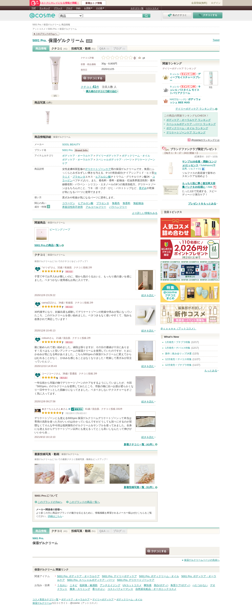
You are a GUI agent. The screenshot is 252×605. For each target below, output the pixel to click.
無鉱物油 (138, 203)
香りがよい (98, 589)
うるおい (62, 585)
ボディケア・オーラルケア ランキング (188, 119)
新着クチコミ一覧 (139, 444)
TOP (34, 8)
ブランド (58, 8)
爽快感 (147, 585)
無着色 (116, 203)
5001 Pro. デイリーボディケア (119, 576)
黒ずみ (143, 188)
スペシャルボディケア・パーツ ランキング (191, 124)
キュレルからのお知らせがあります (188, 74)
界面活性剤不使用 (72, 206)
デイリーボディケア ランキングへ (195, 108)
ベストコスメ (152, 8)
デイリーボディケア (107, 155)
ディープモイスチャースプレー (185, 77)
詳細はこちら (55, 516)
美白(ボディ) (161, 585)
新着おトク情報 (93, 3)
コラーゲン (68, 203)
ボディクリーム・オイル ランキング (187, 128)
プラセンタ (78, 176)
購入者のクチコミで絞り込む (101, 91)
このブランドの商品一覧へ (84, 501)
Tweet (216, 39)
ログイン (215, 3)
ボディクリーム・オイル (136, 155)
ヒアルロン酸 (103, 176)
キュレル (174, 74)
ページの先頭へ (202, 560)
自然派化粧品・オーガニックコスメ (155, 589)
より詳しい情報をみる (145, 213)
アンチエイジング (110, 585)
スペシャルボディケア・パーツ (114, 159)
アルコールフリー (96, 206)
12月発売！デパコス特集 (178, 359)
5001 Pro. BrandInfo (82, 150)
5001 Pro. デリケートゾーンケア (135, 579)
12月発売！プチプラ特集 (178, 365)
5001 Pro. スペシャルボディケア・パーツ (91, 579)
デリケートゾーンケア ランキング (186, 132)
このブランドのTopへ (50, 501)
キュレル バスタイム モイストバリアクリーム (185, 89)
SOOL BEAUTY (71, 144)
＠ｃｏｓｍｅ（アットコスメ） (178, 328)
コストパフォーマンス (120, 589)
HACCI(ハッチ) (178, 99)
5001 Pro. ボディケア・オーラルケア (78, 576)
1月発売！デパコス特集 (177, 347)
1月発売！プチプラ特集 (177, 342)
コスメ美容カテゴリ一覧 (45, 599)
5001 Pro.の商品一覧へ (47, 245)
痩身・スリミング (80, 589)
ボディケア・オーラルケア (77, 155)
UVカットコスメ (132, 585)
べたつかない (200, 585)
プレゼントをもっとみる (202, 203)
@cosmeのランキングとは (205, 140)
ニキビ (73, 585)
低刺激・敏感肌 (88, 585)
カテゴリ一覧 (137, 8)
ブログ (69, 8)
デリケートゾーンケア (98, 169)
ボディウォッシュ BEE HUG (185, 101)
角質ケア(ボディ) (180, 585)
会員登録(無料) (199, 3)
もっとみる (210, 370)
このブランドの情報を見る (45, 34)
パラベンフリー (118, 206)
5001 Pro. (39, 40)
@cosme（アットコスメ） (84, 603)
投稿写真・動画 (83, 48)
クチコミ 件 (90, 86)
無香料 (126, 203)
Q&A (78, 8)
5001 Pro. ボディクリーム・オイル (159, 576)
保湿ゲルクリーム (66, 40)
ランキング (44, 8)
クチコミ (59, 48)
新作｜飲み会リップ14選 (178, 353)
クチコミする (93, 78)
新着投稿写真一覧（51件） (139, 487)
